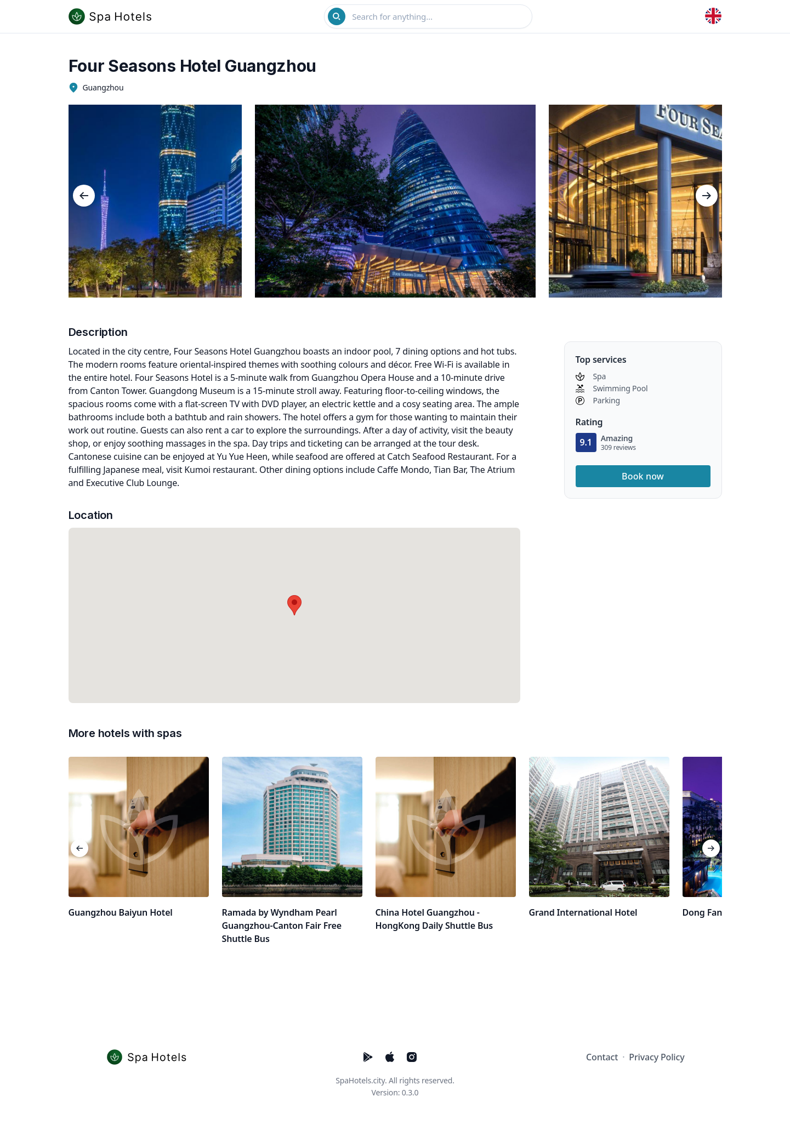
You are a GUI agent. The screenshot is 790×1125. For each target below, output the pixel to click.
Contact (602, 1057)
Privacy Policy (656, 1057)
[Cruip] (150, 1057)
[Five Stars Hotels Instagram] (411, 1057)
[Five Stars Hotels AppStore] (389, 1057)
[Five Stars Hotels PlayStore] (367, 1057)
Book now (643, 476)
